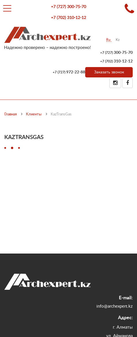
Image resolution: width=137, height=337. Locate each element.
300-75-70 (68, 7)
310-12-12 (68, 18)
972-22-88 (69, 72)
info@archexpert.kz (114, 306)
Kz (117, 39)
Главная (10, 114)
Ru (108, 39)
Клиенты (33, 114)
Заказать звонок (109, 72)
